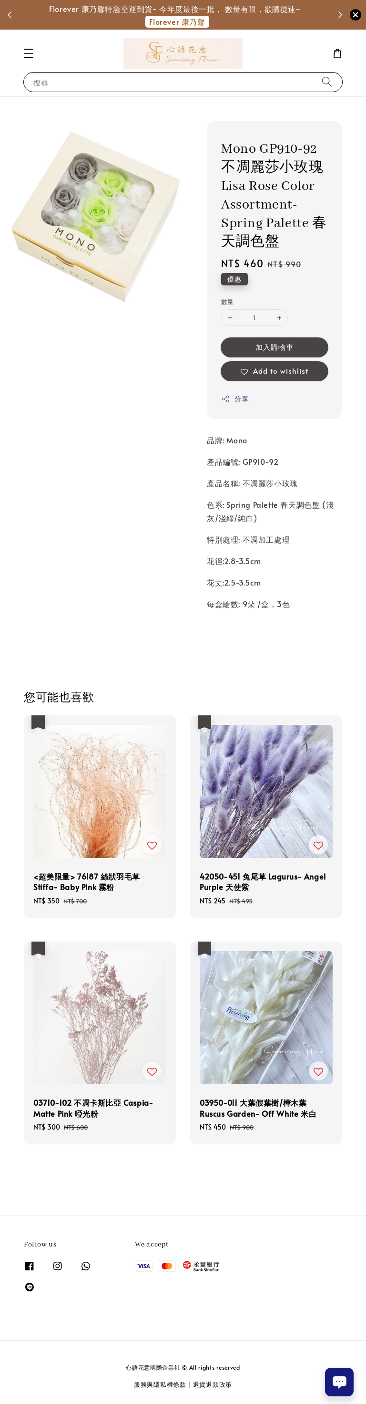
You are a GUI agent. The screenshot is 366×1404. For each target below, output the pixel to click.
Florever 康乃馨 (177, 21)
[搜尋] (327, 82)
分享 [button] (234, 398)
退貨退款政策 (212, 1384)
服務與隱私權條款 (160, 1384)
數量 (227, 301)
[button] (28, 53)
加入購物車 (274, 347)
